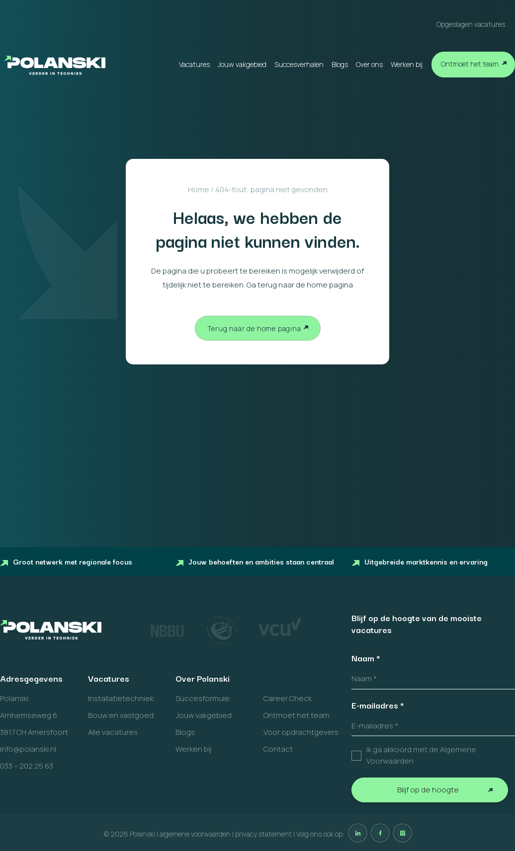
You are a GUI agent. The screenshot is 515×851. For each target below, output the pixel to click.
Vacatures (194, 64)
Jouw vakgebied (242, 64)
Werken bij (407, 64)
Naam (365, 657)
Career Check (287, 698)
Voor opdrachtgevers (301, 732)
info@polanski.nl (28, 749)
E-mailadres (377, 705)
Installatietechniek (121, 698)
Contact (278, 749)
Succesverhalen (299, 64)
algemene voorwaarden (195, 834)
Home (198, 189)
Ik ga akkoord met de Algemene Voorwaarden (421, 755)
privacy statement (263, 834)
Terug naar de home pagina (254, 328)
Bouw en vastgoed (121, 715)
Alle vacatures (113, 732)
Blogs (340, 64)
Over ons (369, 64)
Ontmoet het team (470, 64)
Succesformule (202, 698)
